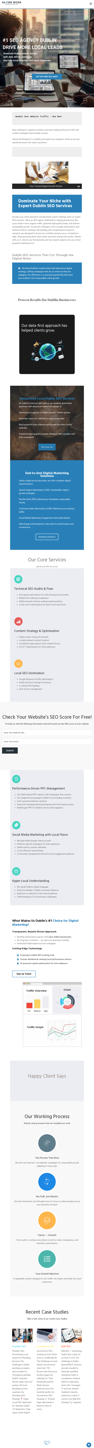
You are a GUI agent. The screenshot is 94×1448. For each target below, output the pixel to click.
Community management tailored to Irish (35, 854)
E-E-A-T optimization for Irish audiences (37, 647)
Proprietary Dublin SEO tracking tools (37, 955)
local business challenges (45, 897)
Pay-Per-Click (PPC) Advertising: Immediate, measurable (44, 499)
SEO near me (47, 447)
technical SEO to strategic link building (29, 230)
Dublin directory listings (30, 682)
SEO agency (38, 220)
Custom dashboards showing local (36, 959)
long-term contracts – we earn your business (40, 940)
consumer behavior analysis (34, 801)
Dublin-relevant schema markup (33, 601)
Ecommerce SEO (45, 1347)
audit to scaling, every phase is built (37, 1240)
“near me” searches (37, 418)
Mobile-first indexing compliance (34, 598)
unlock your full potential (33, 240)
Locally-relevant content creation (34, 640)
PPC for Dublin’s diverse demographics (45, 807)
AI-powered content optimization (35, 963)
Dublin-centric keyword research (33, 637)
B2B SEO (65, 1347)
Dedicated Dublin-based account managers (36, 943)
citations (42, 424)
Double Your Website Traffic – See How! (38, 117)
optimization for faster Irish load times (48, 604)
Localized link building (29, 686)
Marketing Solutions (47, 537)
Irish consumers (26, 437)
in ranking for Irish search (37, 893)
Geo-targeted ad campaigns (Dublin (33, 798)
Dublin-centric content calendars (31, 847)
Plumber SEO (19, 1347)
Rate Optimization (38, 508)
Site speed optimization (30, 595)
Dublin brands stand (34, 841)
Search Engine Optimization (31, 490)
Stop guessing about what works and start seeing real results (45, 236)
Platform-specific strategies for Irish (33, 844)
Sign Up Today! (24, 974)
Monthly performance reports (30, 937)
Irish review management (30, 689)
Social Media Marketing (30, 518)
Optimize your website (29, 412)
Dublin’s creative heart (41, 268)
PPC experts (38, 794)
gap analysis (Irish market (42, 643)
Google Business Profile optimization (36, 679)
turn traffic (48, 1278)
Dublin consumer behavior (47, 890)
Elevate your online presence (25, 217)
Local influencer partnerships (30, 850)
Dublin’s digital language (37, 887)
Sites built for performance (57, 524)
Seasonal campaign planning (30, 804)
